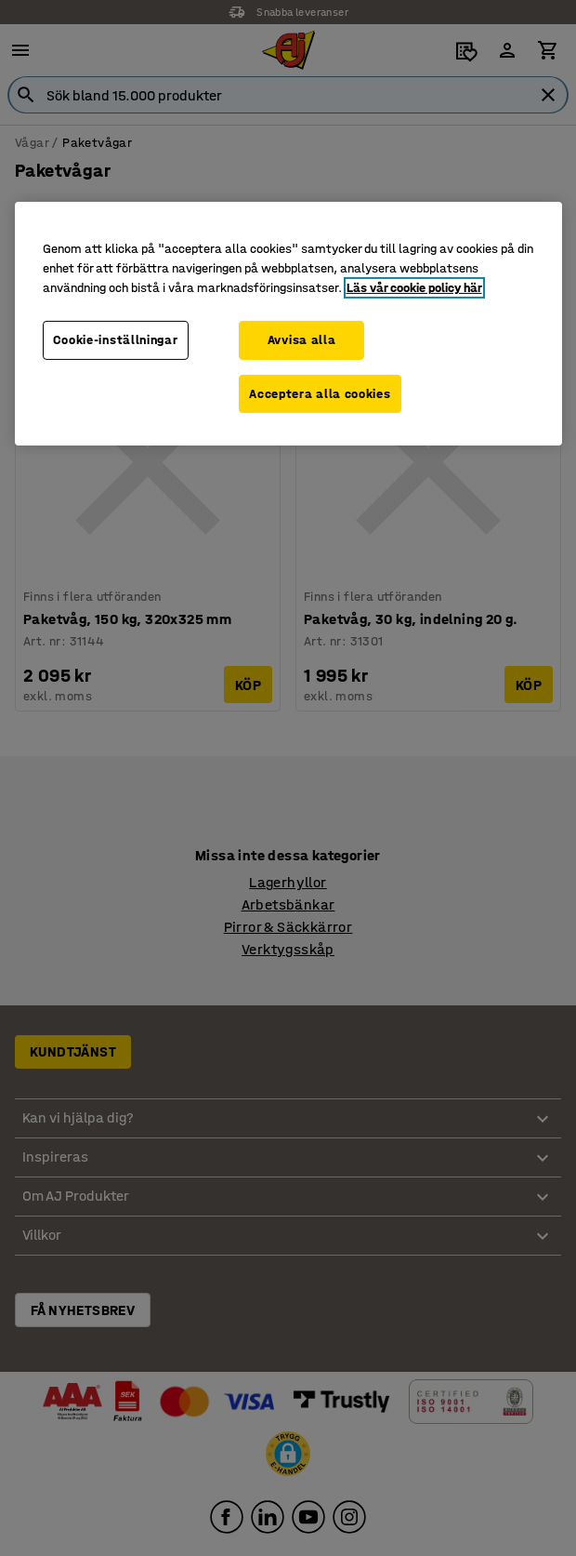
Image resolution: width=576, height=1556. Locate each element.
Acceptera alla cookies (319, 393)
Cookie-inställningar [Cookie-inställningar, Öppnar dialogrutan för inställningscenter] (115, 340)
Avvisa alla (302, 340)
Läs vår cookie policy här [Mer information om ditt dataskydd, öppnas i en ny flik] (414, 288)
